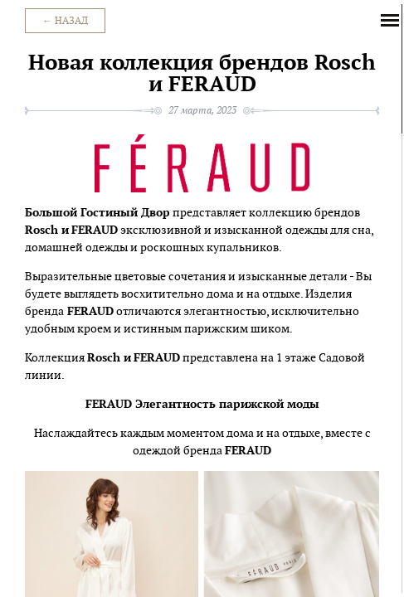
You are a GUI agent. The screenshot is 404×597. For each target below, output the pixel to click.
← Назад (65, 21)
